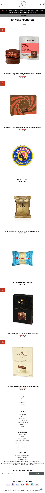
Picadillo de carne (22, 179)
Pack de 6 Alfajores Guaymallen (22, 282)
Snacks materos (22, 422)
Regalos (22, 424)
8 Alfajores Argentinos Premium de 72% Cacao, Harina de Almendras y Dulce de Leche (22, 74)
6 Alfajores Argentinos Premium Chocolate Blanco (22, 386)
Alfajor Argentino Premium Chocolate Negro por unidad (22, 231)
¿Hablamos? (22, 435)
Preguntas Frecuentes (22, 441)
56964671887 (22, 459)
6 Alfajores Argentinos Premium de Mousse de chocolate (22, 127)
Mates (22, 416)
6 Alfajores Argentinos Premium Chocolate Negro (22, 333)
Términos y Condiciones (22, 443)
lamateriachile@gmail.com (22, 455)
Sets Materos (22, 420)
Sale (22, 426)
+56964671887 (22, 457)
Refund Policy (22, 445)
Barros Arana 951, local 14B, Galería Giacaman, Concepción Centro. (22, 461)
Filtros (22, 24)
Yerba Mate (22, 414)
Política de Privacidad (22, 447)
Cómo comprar (22, 439)
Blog (22, 437)
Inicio (18, 15)
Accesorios (22, 418)
